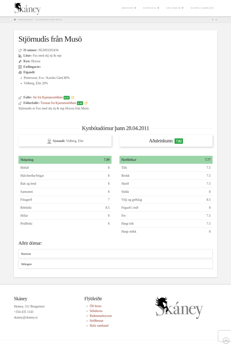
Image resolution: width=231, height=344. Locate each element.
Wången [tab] (26, 264)
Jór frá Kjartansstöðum (51, 97)
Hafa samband (99, 325)
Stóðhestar (96, 320)
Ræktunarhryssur (101, 316)
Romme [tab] (26, 253)
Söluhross (96, 311)
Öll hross (96, 306)
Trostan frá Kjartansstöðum (62, 103)
